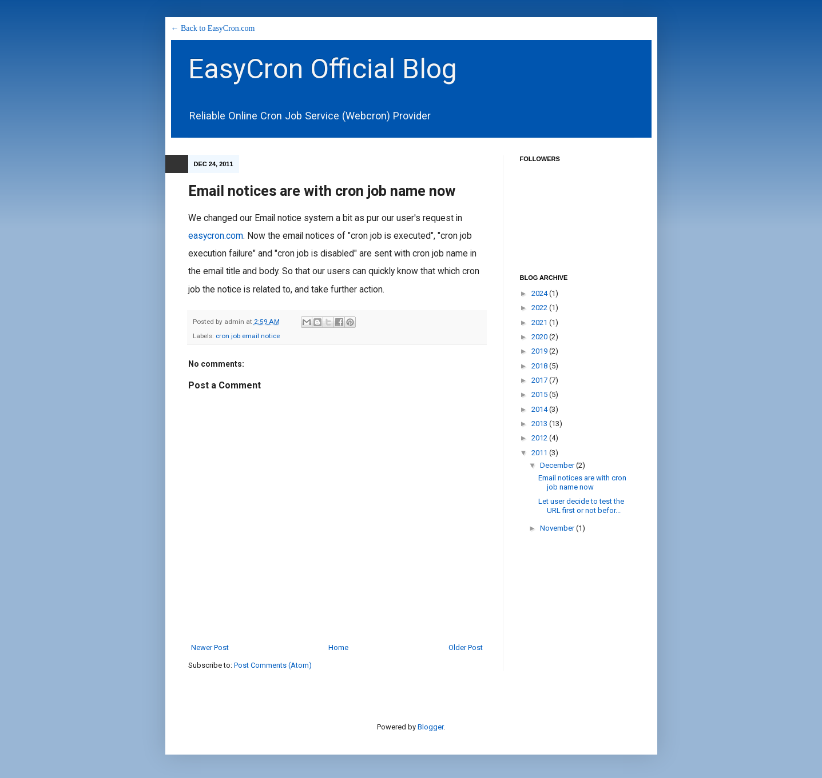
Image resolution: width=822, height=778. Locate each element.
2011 (540, 452)
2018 (540, 366)
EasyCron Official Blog (322, 69)
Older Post (465, 647)
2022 (540, 307)
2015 (540, 394)
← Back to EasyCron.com (213, 28)
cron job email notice (248, 336)
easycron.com (215, 236)
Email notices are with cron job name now (582, 482)
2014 (540, 409)
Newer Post (210, 647)
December (558, 465)
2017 (540, 380)
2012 (540, 438)
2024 (540, 293)
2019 (540, 351)
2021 (540, 322)
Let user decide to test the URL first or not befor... (581, 506)
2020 (540, 336)
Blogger (430, 727)
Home (338, 647)
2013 (540, 423)
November (558, 528)
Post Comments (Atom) (273, 665)
